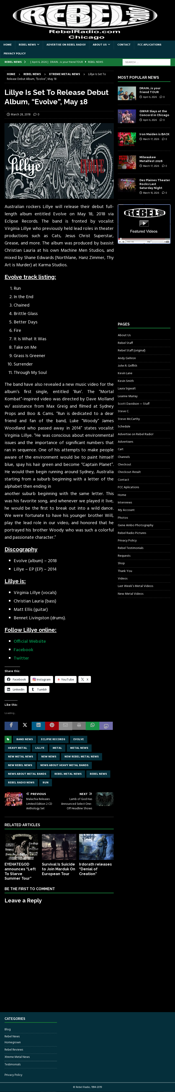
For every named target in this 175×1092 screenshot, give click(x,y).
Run (46, 782)
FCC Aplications (149, 45)
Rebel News (27, 45)
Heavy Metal (17, 748)
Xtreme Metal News (17, 1057)
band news (24, 739)
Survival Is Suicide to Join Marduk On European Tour (58, 869)
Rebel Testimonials (130, 548)
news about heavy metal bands (64, 765)
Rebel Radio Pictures (132, 533)
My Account (126, 510)
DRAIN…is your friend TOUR (150, 90)
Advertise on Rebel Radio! (66, 45)
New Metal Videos (130, 594)
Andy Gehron (127, 358)
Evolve (78, 739)
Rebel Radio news (21, 782)
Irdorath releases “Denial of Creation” (95, 869)
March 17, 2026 (151, 139)
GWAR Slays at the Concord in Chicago (154, 113)
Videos (122, 578)
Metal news (79, 748)
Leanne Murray (128, 396)
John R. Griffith (127, 365)
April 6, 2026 (150, 97)
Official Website (30, 641)
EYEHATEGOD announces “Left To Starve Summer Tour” (20, 871)
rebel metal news (68, 774)
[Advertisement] (146, 287)
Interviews (125, 502)
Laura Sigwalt (127, 388)
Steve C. (123, 411)
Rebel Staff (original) (131, 350)
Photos (123, 518)
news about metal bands (27, 774)
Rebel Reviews (14, 1049)
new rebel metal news (81, 756)
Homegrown (13, 1042)
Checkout (124, 464)
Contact (124, 45)
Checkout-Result (129, 472)
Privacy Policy (15, 53)
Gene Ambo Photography (135, 525)
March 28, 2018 (21, 114)
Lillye (39, 748)
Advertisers (125, 441)
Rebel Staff (125, 343)
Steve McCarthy (129, 419)
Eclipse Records (53, 739)
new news (48, 756)
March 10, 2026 (151, 193)
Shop (121, 563)
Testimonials (13, 1064)
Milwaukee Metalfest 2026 (150, 159)
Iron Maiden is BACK (154, 134)
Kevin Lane (125, 373)
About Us (100, 45)
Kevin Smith (126, 381)
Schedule (124, 426)
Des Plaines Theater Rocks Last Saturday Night (154, 184)
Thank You (125, 571)
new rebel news (20, 765)
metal (57, 748)
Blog (8, 1029)
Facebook (23, 650)
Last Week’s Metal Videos (135, 586)
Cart (121, 449)
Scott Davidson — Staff (133, 403)
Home (7, 45)
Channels (124, 457)
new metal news (20, 756)
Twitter (21, 658)
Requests (124, 556)
